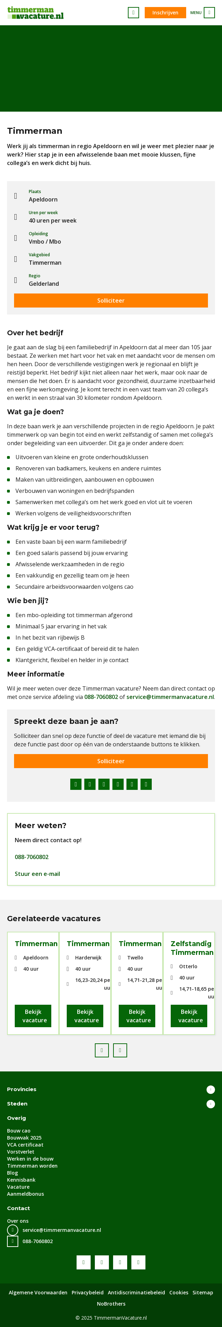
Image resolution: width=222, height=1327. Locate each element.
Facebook (75, 784)
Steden (17, 1103)
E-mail (146, 784)
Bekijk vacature (34, 1016)
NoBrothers (111, 1303)
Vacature (18, 1186)
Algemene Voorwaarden (38, 1292)
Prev (108, 1048)
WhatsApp (132, 784)
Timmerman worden (32, 1165)
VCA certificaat (25, 1144)
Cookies (178, 1292)
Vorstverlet (20, 1151)
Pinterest (118, 784)
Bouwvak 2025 (24, 1137)
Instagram (138, 1262)
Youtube (102, 1262)
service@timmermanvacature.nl (170, 697)
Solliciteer (111, 300)
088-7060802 (101, 697)
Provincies (22, 1089)
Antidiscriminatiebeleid (136, 1292)
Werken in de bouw (30, 1158)
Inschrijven (165, 12)
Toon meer (211, 1089)
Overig (16, 1118)
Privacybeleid (88, 1292)
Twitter (90, 784)
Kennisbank (21, 1179)
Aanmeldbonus (25, 1193)
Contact (18, 1208)
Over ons (17, 1220)
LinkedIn (104, 784)
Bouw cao (19, 1130)
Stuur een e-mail (37, 874)
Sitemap (202, 1292)
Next (126, 1048)
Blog (12, 1172)
